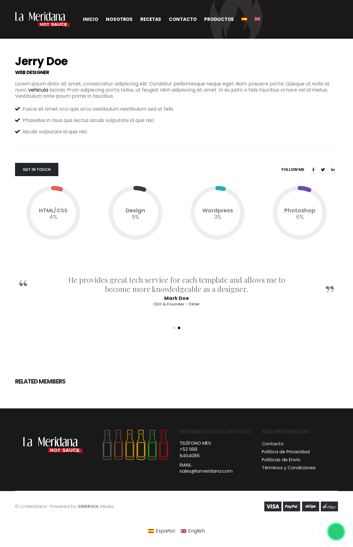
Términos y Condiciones (289, 468)
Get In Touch (37, 169)
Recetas (150, 19)
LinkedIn (333, 169)
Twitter (323, 169)
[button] (174, 328)
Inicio (90, 19)
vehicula (38, 89)
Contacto (182, 19)
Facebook (313, 169)
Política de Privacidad (286, 452)
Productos (219, 19)
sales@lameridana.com (206, 471)
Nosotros (119, 19)
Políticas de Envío (281, 460)
